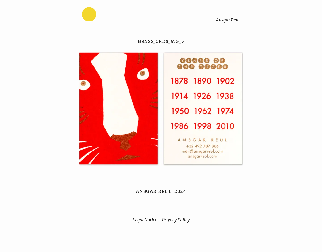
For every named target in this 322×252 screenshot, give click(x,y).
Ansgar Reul (228, 20)
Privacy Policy (176, 220)
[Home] (103, 15)
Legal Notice (145, 220)
